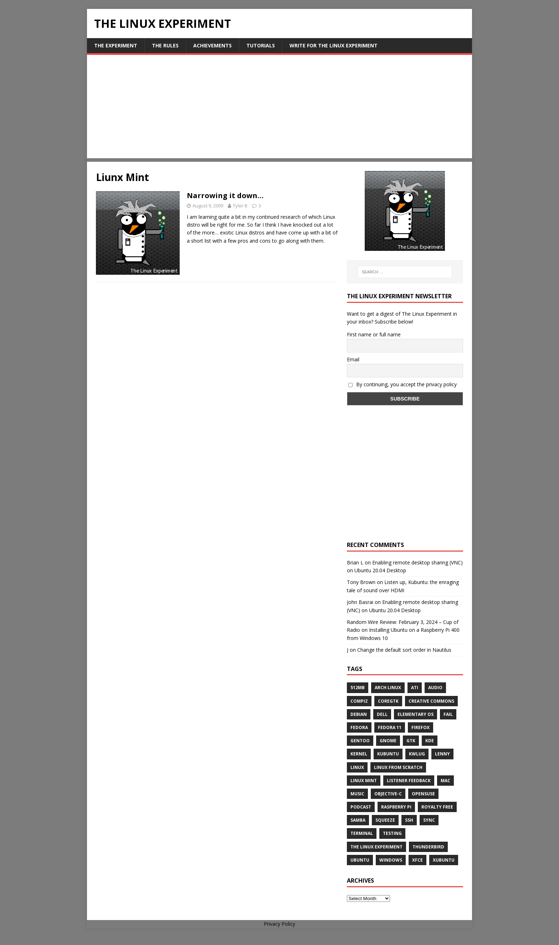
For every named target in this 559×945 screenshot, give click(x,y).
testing (392, 833)
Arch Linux (388, 688)
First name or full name (374, 334)
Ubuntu (359, 860)
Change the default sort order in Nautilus (404, 649)
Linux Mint (363, 781)
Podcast (360, 807)
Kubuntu (388, 754)
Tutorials (260, 45)
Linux (357, 767)
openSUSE (423, 794)
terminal (361, 833)
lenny (442, 754)
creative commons (431, 701)
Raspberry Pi (396, 807)
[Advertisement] (279, 108)
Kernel (358, 754)
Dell (382, 714)
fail (448, 714)
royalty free (437, 807)
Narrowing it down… (225, 195)
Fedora (359, 727)
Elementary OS (416, 714)
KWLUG (417, 754)
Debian (358, 714)
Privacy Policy (279, 923)
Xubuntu (444, 860)
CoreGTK (388, 701)
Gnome (388, 741)
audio (435, 688)
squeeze (385, 820)
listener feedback (409, 781)
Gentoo (360, 741)
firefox (420, 727)
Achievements (212, 45)
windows (390, 860)
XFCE (417, 860)
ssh (409, 820)
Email (353, 359)
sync (429, 820)
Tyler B (240, 205)
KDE (429, 741)
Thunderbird (428, 847)
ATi (414, 688)
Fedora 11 (389, 727)
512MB (357, 688)
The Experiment (115, 45)
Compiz (359, 701)
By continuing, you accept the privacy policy (402, 384)
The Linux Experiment (376, 847)
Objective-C (388, 794)
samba (357, 820)
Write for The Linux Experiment (333, 45)
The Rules (165, 45)
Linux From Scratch (398, 767)
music (357, 794)
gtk (410, 741)
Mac (445, 781)
